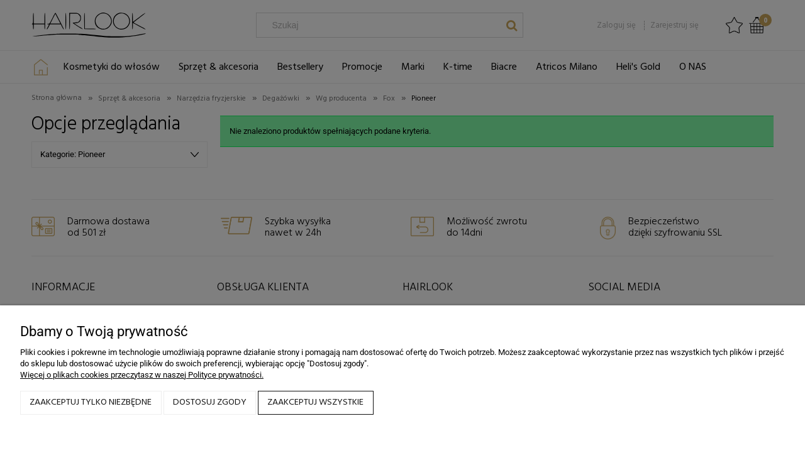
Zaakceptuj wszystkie (315, 402)
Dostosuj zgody (210, 402)
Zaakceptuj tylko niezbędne (91, 402)
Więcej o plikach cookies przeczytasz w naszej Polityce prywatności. (142, 374)
